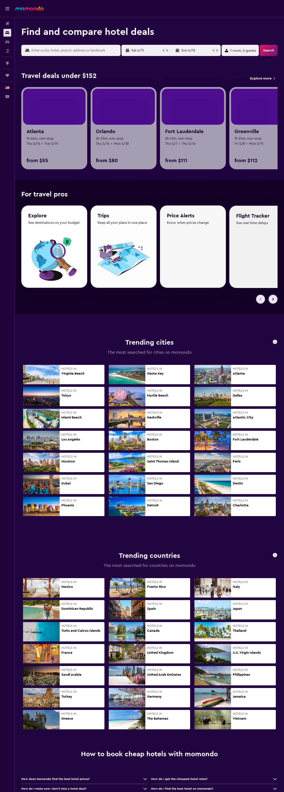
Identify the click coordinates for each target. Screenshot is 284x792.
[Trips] (7, 75)
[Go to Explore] (7, 63)
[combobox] (74, 50)
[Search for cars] (7, 41)
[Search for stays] (7, 32)
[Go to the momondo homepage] (29, 8)
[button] (7, 8)
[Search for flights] (7, 23)
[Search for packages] (7, 51)
